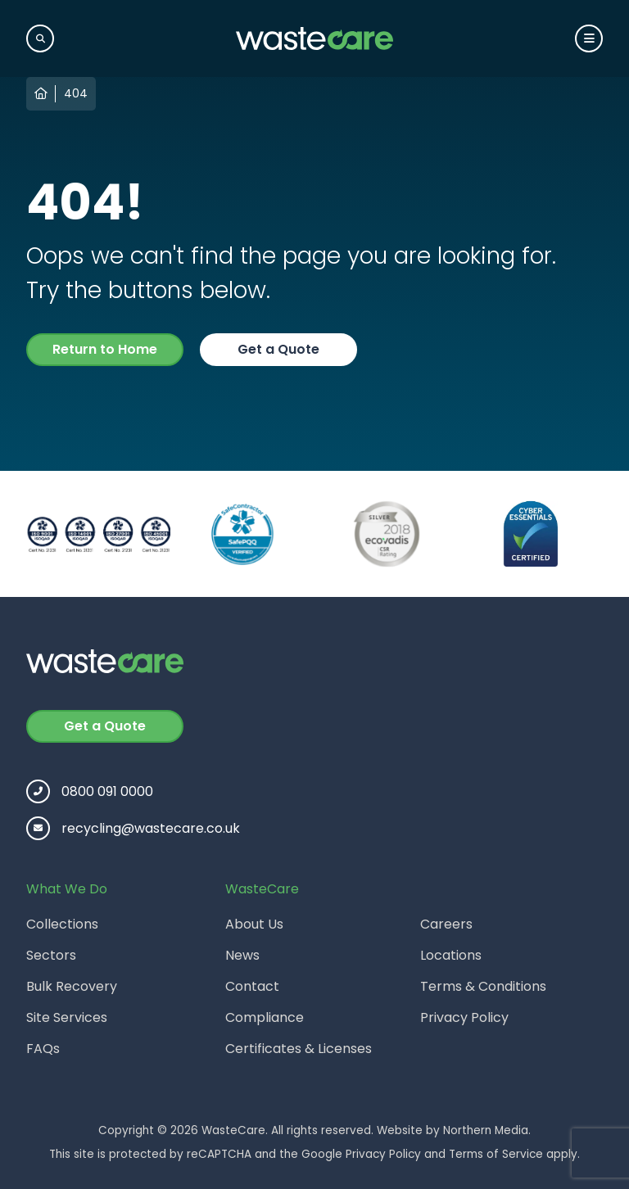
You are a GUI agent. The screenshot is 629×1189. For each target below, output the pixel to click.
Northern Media (485, 1130)
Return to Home (104, 349)
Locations (451, 955)
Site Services (66, 1017)
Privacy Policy (464, 1017)
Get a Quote (278, 349)
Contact (252, 986)
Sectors (51, 955)
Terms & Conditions (483, 986)
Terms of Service (496, 1154)
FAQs (43, 1048)
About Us (254, 924)
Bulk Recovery (71, 986)
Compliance (264, 1017)
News (242, 955)
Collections (62, 924)
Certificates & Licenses (298, 1048)
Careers (446, 924)
